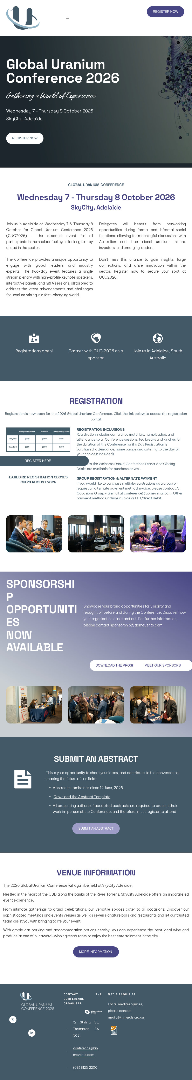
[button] (69, 18)
